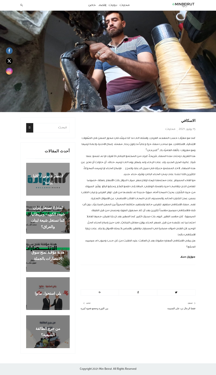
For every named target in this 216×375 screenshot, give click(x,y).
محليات (170, 129)
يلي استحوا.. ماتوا (48, 293)
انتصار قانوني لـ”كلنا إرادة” (48, 179)
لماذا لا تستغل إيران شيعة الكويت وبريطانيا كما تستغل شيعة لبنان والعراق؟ (48, 217)
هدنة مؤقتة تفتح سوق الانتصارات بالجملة (48, 255)
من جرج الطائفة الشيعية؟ (48, 331)
